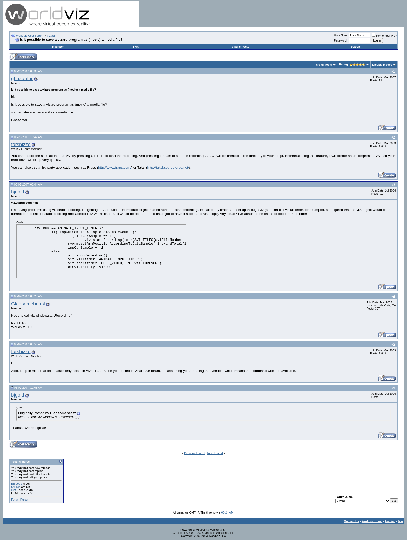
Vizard (51, 35)
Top (400, 521)
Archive (390, 521)
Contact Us (351, 521)
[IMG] (14, 489)
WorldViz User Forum (29, 35)
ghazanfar (22, 78)
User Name (341, 35)
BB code (16, 483)
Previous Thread (194, 453)
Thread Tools (323, 64)
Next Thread (215, 453)
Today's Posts (239, 46)
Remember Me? (384, 35)
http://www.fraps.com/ (114, 167)
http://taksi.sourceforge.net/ (168, 167)
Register (58, 46)
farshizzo (21, 144)
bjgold (17, 191)
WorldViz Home (372, 521)
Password (340, 40)
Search (355, 46)
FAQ (136, 46)
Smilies (15, 486)
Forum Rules (19, 499)
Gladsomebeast (28, 303)
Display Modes (382, 64)
